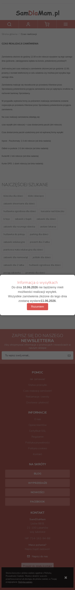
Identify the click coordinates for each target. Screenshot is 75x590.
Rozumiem (37, 306)
